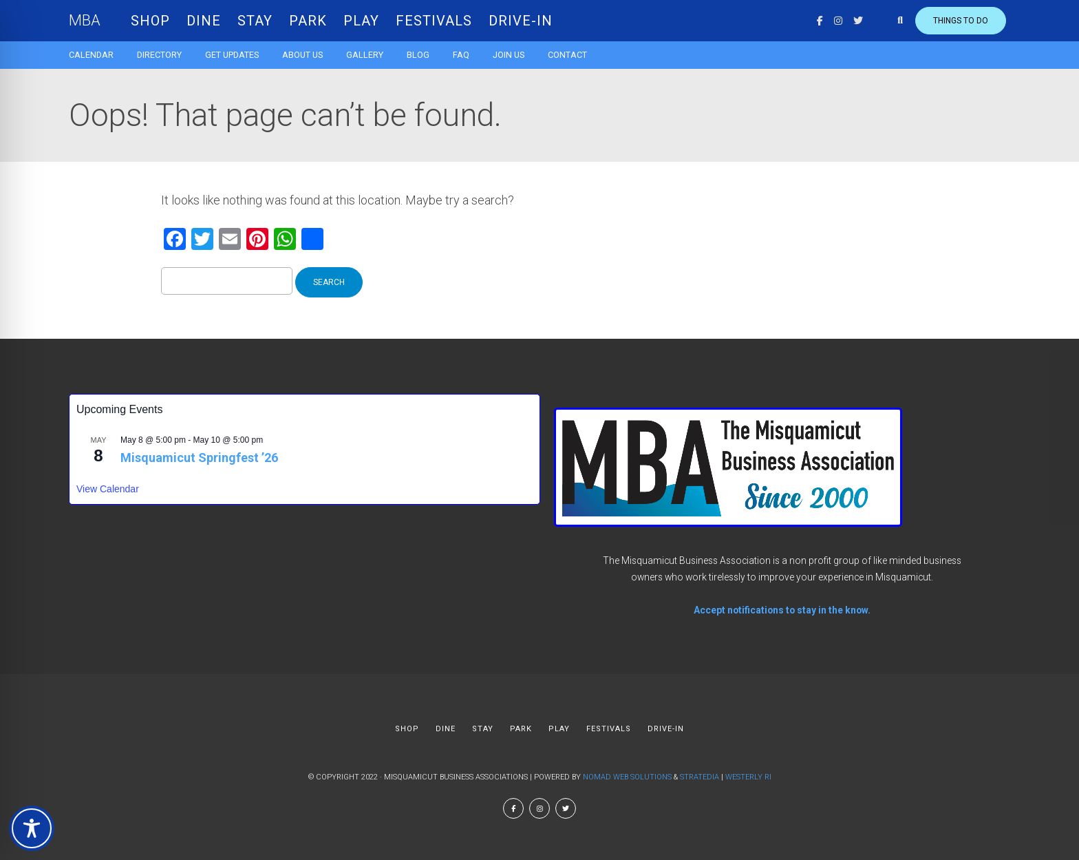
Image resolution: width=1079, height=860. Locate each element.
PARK (308, 20)
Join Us (508, 55)
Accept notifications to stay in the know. (782, 610)
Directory (159, 55)
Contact (567, 55)
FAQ (461, 55)
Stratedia (699, 777)
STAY (255, 20)
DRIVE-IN (521, 20)
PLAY (361, 20)
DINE (203, 20)
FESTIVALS (434, 20)
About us (302, 55)
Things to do (960, 20)
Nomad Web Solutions (627, 777)
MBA (84, 20)
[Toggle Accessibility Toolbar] (31, 828)
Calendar (91, 55)
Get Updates (232, 55)
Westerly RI (748, 777)
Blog (418, 55)
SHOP (150, 20)
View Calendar (107, 488)
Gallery (364, 55)
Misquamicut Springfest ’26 (199, 457)
